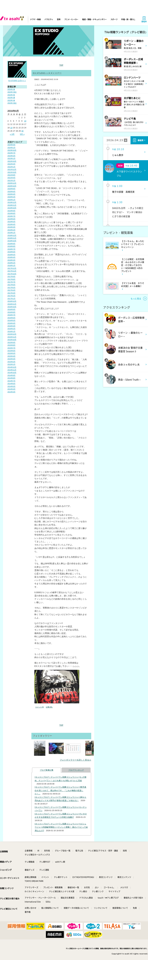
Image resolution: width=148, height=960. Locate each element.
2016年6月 (11, 318)
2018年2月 (11, 263)
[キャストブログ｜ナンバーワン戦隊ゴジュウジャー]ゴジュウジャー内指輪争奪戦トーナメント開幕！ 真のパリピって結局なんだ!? (61, 827)
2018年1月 (11, 265)
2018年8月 (11, 246)
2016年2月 (11, 328)
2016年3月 (11, 326)
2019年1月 (11, 232)
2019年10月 (11, 208)
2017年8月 (11, 279)
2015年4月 (11, 356)
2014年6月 (11, 383)
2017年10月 (11, 274)
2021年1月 (11, 180)
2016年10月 (11, 307)
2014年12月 (11, 367)
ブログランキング (76, 770)
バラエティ (48, 19)
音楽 (58, 19)
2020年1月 (11, 200)
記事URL (49, 707)
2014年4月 (11, 389)
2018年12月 (11, 235)
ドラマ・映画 (35, 19)
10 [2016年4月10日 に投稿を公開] (25, 121)
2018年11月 (11, 238)
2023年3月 (11, 156)
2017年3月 (11, 293)
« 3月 (12, 134)
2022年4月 (11, 164)
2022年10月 (11, 161)
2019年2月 (11, 230)
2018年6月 (11, 252)
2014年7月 (11, 381)
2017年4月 (11, 290)
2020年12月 (11, 183)
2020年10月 (11, 186)
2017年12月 (11, 268)
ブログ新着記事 (46, 770)
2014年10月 (11, 372)
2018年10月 (11, 241)
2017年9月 (11, 276)
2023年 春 (11, 100)
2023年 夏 (11, 97)
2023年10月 (11, 150)
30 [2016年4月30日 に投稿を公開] (22, 131)
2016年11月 (11, 304)
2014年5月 (11, 386)
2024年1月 (11, 147)
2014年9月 (11, 375)
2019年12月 (11, 202)
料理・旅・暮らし (128, 19)
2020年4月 (11, 194)
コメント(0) (39, 707)
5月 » (22, 134)
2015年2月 (11, 362)
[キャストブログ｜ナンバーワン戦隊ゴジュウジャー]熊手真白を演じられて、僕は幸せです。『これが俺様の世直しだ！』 (60, 790)
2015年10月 (11, 339)
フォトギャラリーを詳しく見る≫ (75, 760)
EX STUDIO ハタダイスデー (47, 73)
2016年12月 (11, 301)
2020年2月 (11, 197)
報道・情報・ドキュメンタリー (94, 19)
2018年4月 (11, 257)
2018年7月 (11, 249)
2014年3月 (11, 392)
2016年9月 (11, 309)
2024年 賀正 (12, 92)
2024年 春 (11, 89)
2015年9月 (11, 342)
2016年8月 (11, 312)
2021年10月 (11, 172)
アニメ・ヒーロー (71, 19)
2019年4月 (11, 224)
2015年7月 (11, 348)
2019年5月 (11, 221)
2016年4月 (11, 323)
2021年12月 (11, 169)
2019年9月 (11, 211)
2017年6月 (11, 285)
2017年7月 (11, 282)
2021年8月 (11, 175)
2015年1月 (11, 364)
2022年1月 (11, 167)
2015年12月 (11, 334)
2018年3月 (11, 260)
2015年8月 (11, 345)
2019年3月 (11, 227)
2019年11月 (11, 205)
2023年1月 (11, 158)
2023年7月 (11, 153)
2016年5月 (11, 320)
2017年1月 (11, 298)
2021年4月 (11, 178)
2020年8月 (11, 189)
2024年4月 (11, 145)
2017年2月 (11, 296)
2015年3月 (11, 359)
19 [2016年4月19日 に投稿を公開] (11, 128)
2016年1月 (11, 331)
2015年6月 (11, 351)
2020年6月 (11, 191)
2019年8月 (11, 213)
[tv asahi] (12, 19)
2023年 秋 (11, 95)
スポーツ (114, 19)
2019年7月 (11, 216)
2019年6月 (11, 219)
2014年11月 (11, 370)
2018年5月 (11, 254)
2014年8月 (11, 378)
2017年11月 (11, 271)
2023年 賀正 (12, 103)
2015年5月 (11, 353)
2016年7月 (11, 315)
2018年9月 (11, 243)
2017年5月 (11, 287)
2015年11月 (11, 337)
